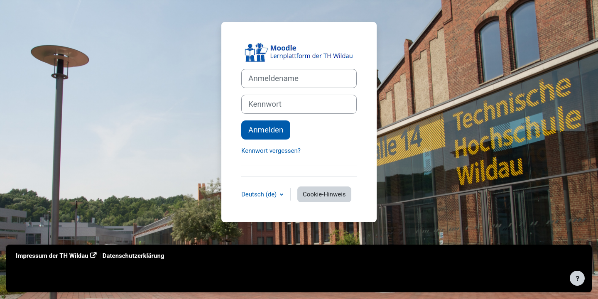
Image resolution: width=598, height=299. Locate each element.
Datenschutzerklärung (133, 256)
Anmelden (265, 130)
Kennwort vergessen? (271, 150)
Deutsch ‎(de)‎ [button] (259, 194)
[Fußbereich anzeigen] (577, 278)
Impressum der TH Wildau (52, 256)
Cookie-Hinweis (324, 194)
